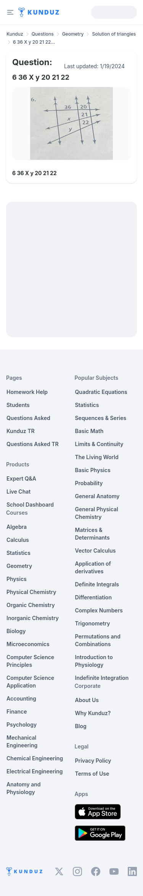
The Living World (97, 457)
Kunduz (14, 34)
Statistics (18, 553)
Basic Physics (93, 470)
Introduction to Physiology (94, 661)
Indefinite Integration (102, 677)
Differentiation (93, 597)
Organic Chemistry (30, 605)
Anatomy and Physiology (23, 788)
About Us (87, 700)
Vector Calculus (95, 550)
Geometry (73, 34)
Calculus (17, 540)
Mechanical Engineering (21, 741)
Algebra (16, 526)
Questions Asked (28, 418)
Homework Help (27, 392)
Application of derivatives (93, 567)
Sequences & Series (101, 418)
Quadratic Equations (101, 392)
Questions (43, 34)
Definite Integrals (97, 584)
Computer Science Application (30, 681)
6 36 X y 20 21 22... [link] (34, 42)
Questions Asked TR (32, 444)
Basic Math (89, 431)
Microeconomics (28, 644)
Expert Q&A (21, 478)
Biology (16, 631)
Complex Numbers (99, 610)
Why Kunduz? (93, 713)
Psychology (21, 724)
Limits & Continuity (99, 444)
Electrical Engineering (34, 771)
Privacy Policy (93, 760)
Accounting (21, 698)
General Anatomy (97, 496)
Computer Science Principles (30, 661)
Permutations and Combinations (98, 640)
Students (18, 405)
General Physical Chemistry (96, 513)
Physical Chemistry (31, 592)
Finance (16, 711)
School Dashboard (30, 504)
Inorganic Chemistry (32, 618)
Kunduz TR (20, 431)
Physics (16, 579)
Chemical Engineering (34, 758)
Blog (81, 726)
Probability (89, 483)
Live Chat (18, 491)
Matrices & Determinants (92, 534)
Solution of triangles (114, 34)
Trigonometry (92, 623)
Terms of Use (92, 773)
